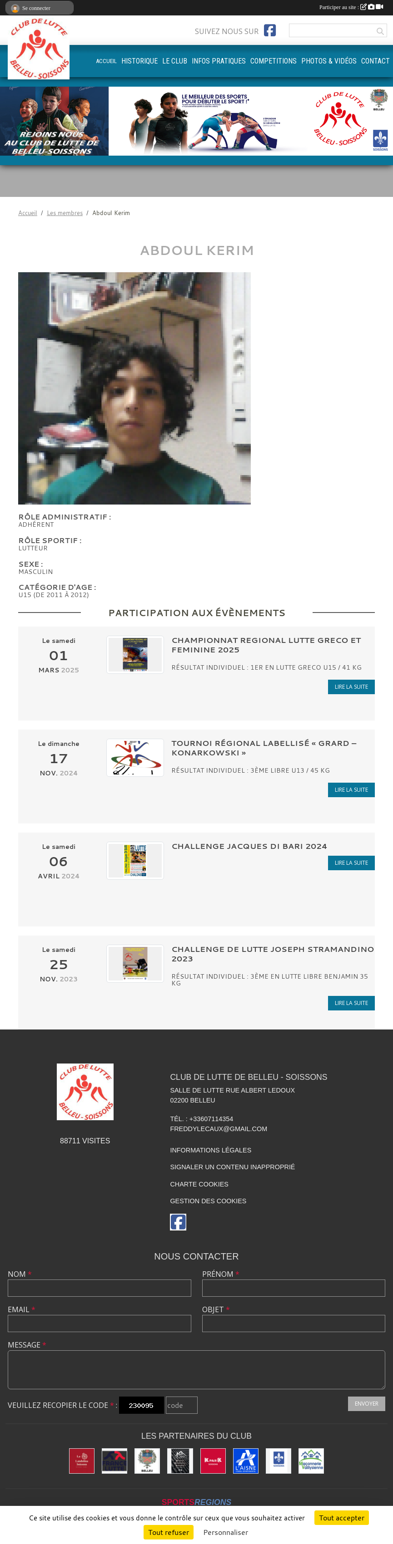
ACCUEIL (106, 61)
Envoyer (366, 1403)
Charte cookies (199, 1184)
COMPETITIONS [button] (273, 61)
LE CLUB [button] (174, 61)
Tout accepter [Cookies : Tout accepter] (341, 1518)
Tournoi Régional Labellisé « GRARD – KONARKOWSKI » (263, 748)
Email (21, 1309)
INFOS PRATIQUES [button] (219, 61)
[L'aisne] (246, 1461)
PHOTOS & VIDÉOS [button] (329, 61)
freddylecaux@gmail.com (218, 1128)
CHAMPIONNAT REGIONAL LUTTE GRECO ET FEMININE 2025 (266, 645)
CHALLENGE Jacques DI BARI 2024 (249, 846)
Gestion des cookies (208, 1201)
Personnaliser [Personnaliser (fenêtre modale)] (225, 1532)
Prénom (220, 1274)
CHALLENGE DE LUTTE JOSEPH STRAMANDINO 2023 (272, 954)
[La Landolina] (82, 1461)
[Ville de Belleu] (147, 1461)
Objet (216, 1309)
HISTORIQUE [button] (139, 61)
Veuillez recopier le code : (62, 1405)
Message (27, 1345)
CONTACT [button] (375, 61)
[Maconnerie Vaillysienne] (311, 1461)
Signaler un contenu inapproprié (232, 1167)
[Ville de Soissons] (278, 1461)
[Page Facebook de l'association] (270, 30)
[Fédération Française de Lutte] (114, 1461)
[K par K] (213, 1461)
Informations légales (210, 1150)
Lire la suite (351, 687)
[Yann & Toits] (180, 1461)
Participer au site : (351, 7)
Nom (20, 1274)
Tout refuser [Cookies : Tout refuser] (168, 1532)
